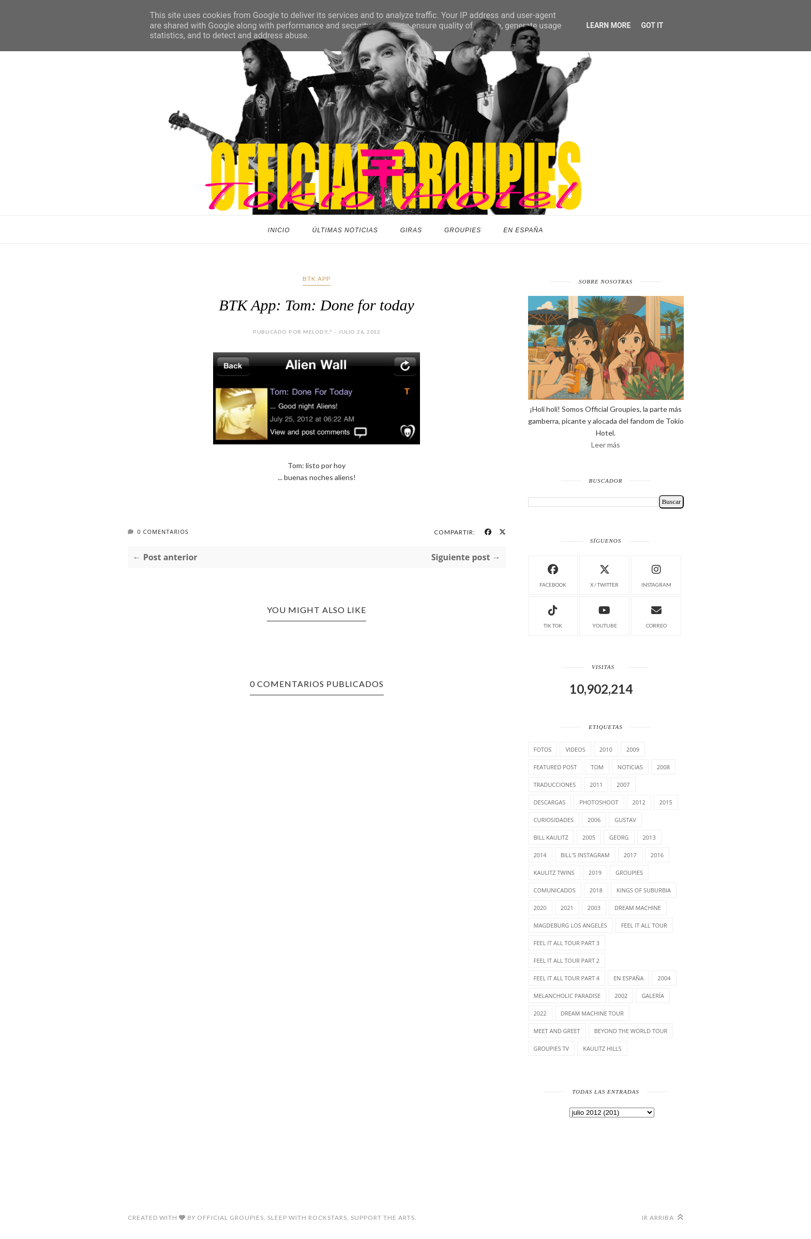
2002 (620, 995)
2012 (639, 802)
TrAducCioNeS (555, 784)
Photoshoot (598, 802)
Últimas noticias (345, 230)
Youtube (604, 615)
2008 (663, 767)
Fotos (543, 749)
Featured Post (555, 767)
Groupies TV (551, 1048)
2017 (630, 855)
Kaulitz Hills (602, 1048)
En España (523, 230)
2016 (657, 855)
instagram (656, 574)
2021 (567, 908)
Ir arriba (663, 1217)
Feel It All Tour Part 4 (567, 978)
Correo (656, 615)
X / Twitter (604, 574)
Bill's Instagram (585, 855)
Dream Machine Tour (592, 1013)
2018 (596, 890)
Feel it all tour (644, 925)
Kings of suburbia (644, 890)
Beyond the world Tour (631, 1031)
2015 (665, 802)
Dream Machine (637, 908)
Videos (575, 749)
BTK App (317, 278)
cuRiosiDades (554, 820)
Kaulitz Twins (554, 872)
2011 (596, 784)
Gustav (625, 820)
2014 (540, 855)
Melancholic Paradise (567, 995)
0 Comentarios (162, 531)
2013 (649, 837)
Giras (411, 230)
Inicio (279, 230)
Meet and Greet (557, 1031)
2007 (623, 784)
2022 (540, 1013)
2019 (595, 872)
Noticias (630, 767)
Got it (652, 25)
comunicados (555, 890)
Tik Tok (553, 615)
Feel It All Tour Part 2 (567, 960)
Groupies (462, 230)
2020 (540, 908)
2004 (663, 978)
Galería (652, 995)
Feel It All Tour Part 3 (567, 943)
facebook (552, 574)
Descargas (550, 802)
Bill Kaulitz (551, 837)
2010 (605, 749)
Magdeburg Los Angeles (570, 925)
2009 (632, 749)
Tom (597, 767)
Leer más (605, 444)
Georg (618, 837)
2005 (588, 837)
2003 (594, 908)
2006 (594, 820)
